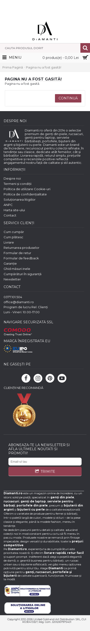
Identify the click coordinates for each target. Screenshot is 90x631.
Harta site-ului (14, 210)
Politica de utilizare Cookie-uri (27, 189)
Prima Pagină (12, 67)
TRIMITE (45, 471)
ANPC (8, 205)
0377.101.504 (13, 297)
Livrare (9, 242)
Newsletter (12, 279)
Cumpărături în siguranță (23, 274)
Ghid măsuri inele (17, 269)
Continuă (68, 98)
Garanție (10, 263)
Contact (10, 215)
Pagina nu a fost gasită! (43, 67)
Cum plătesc (13, 237)
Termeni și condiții (17, 184)
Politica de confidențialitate (25, 194)
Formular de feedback (21, 258)
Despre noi (12, 178)
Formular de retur (17, 253)
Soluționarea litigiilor (20, 199)
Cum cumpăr (14, 232)
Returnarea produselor (21, 248)
